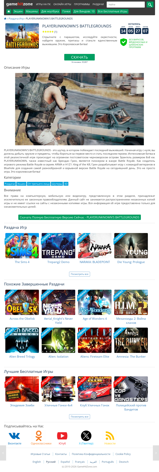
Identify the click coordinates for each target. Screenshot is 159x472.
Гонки (66, 11)
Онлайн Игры (62, 4)
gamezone (19, 3)
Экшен (18, 11)
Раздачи (98, 4)
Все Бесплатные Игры (112, 11)
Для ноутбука (50, 11)
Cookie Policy (123, 454)
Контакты (61, 454)
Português (108, 461)
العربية (93, 461)
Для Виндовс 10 (84, 11)
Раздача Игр (16, 18)
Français (80, 461)
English (37, 461)
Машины (32, 11)
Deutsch (124, 461)
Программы (82, 4)
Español (65, 461)
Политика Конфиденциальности (91, 454)
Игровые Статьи (40, 454)
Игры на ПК (43, 4)
